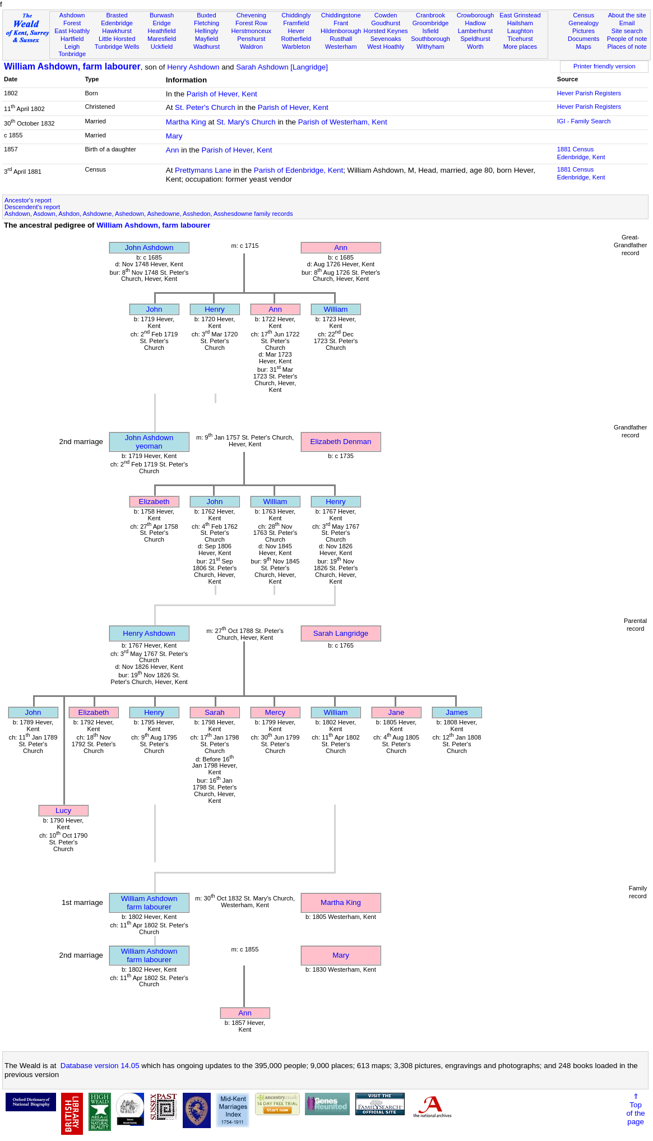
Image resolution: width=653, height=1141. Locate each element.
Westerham (341, 46)
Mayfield (206, 38)
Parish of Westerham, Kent (342, 122)
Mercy (275, 712)
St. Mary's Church (246, 122)
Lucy (63, 810)
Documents (583, 38)
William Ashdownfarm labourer (149, 902)
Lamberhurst (475, 30)
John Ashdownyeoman (149, 441)
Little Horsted (117, 38)
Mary (174, 136)
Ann (172, 150)
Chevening (251, 15)
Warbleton (296, 46)
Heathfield (162, 30)
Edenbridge (117, 23)
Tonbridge (72, 53)
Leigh (72, 46)
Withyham (430, 46)
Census (583, 15)
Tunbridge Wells (117, 46)
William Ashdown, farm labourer (72, 66)
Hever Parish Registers (589, 93)
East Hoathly (72, 30)
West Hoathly (385, 46)
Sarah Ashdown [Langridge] (282, 67)
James (456, 712)
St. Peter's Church (205, 107)
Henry (215, 309)
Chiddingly (296, 15)
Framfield (296, 23)
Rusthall (341, 38)
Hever (296, 30)
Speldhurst (475, 38)
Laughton (520, 30)
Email (627, 23)
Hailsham (520, 23)
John (154, 309)
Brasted (116, 15)
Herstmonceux (251, 30)
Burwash (162, 15)
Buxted (206, 15)
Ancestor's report (28, 200)
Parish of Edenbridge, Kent (298, 170)
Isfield (431, 30)
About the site (627, 15)
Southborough (430, 38)
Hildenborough (341, 30)
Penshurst (251, 38)
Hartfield (72, 38)
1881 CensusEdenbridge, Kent (581, 153)
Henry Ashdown (193, 67)
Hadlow (475, 23)
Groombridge (431, 23)
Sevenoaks (386, 38)
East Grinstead (519, 15)
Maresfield (161, 38)
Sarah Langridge (341, 633)
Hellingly (206, 30)
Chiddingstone (341, 15)
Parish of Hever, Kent (222, 94)
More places (520, 46)
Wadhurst (206, 46)
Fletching (206, 23)
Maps (583, 46)
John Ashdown (149, 247)
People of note (627, 38)
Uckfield (162, 46)
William (336, 309)
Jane (396, 712)
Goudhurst (385, 23)
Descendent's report (32, 207)
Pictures (583, 30)
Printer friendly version (604, 66)
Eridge (161, 23)
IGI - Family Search (584, 121)
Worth (475, 46)
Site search (627, 30)
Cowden (385, 15)
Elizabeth (154, 501)
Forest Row (251, 23)
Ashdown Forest (72, 19)
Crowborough (475, 15)
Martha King (186, 122)
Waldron (251, 46)
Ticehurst (519, 38)
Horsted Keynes (386, 30)
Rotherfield (296, 38)
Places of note (626, 46)
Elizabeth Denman (341, 441)
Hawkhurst (116, 30)
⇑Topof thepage (635, 1109)
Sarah (215, 712)
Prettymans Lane (203, 170)
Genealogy (583, 23)
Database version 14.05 (100, 1065)
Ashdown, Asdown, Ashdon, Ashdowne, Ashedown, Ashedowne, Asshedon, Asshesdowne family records (148, 213)
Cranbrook (430, 15)
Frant (341, 23)
